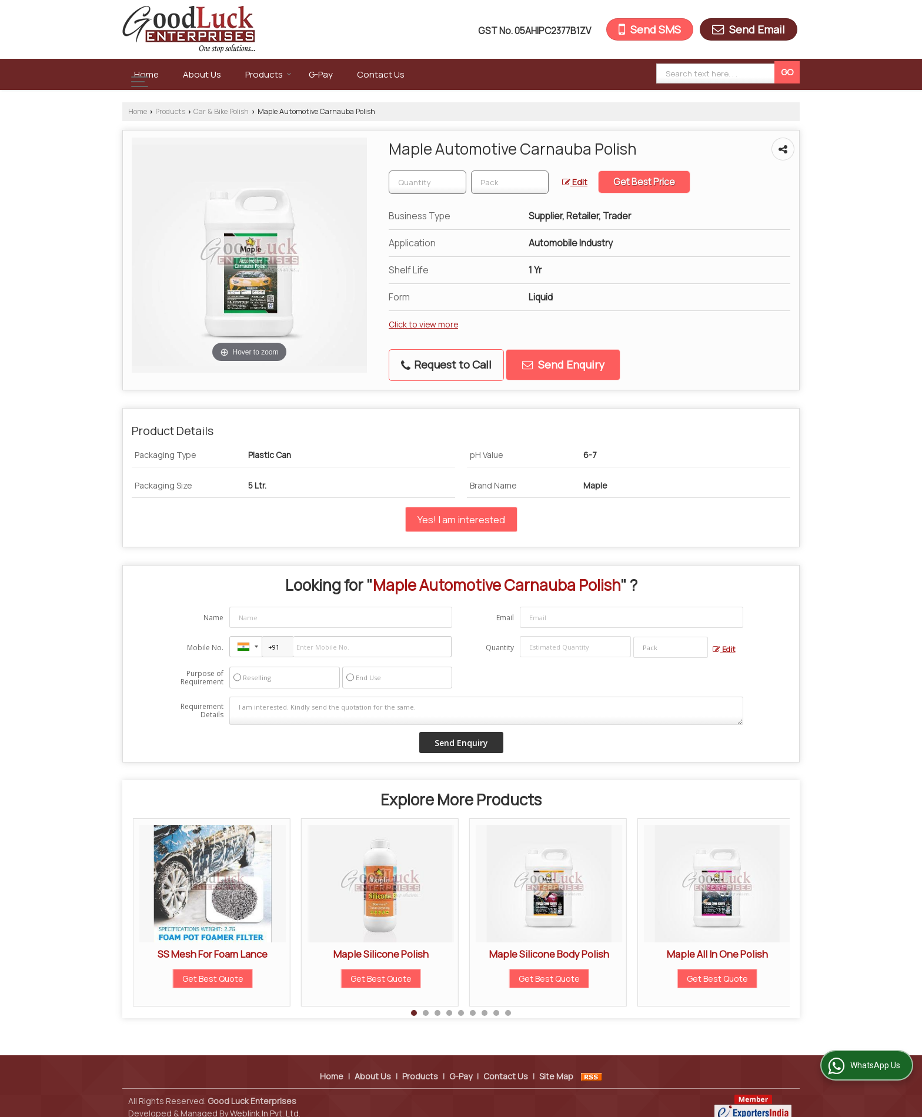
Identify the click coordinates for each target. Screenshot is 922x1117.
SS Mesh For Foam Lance (213, 954)
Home (146, 74)
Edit (574, 182)
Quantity (500, 648)
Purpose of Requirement (202, 678)
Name (213, 618)
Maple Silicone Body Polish (549, 954)
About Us (202, 74)
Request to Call (446, 364)
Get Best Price (644, 182)
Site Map (556, 1063)
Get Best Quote (212, 978)
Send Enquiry (563, 364)
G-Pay (321, 74)
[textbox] (510, 182)
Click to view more (423, 324)
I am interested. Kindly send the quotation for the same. (486, 711)
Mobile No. (205, 648)
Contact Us (381, 74)
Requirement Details (202, 711)
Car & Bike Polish (221, 111)
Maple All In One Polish (717, 954)
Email (505, 618)
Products (268, 74)
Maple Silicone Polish (381, 954)
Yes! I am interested (461, 519)
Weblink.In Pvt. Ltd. (265, 1100)
